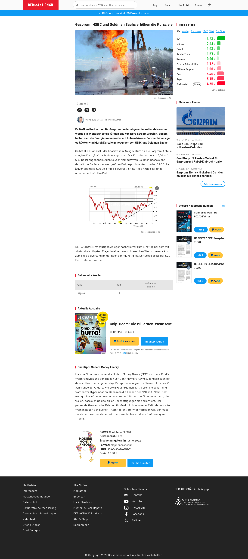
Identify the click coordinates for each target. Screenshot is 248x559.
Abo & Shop (80, 519)
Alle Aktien (80, 485)
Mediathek (80, 490)
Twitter (132, 520)
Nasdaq (185, 31)
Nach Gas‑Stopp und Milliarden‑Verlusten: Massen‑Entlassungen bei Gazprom (199, 145)
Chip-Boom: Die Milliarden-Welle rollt (141, 323)
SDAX (211, 31)
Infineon (181, 44)
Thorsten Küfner (113, 119)
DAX (178, 31)
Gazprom (82, 103)
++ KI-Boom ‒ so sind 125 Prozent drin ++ (124, 13)
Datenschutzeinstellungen (39, 513)
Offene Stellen (31, 524)
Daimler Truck (183, 54)
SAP (178, 39)
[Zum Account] (168, 5)
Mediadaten (30, 485)
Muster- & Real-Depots (87, 508)
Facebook (134, 514)
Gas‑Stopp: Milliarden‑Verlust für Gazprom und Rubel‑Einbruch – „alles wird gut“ (200, 160)
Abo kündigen (31, 530)
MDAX (205, 31)
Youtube (133, 501)
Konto (123, 352)
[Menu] (219, 5)
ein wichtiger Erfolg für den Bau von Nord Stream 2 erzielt (120, 133)
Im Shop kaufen (154, 341)
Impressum (30, 490)
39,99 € (201, 229)
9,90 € (200, 255)
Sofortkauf (124, 341)
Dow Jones (196, 31)
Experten (79, 496)
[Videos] (198, 5)
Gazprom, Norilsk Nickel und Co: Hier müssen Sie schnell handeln (200, 174)
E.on (179, 74)
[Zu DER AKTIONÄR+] (183, 5)
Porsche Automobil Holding (189, 64)
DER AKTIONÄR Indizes (87, 513)
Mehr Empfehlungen (213, 183)
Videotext (29, 519)
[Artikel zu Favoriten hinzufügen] (94, 110)
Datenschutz (31, 502)
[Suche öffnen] (77, 5)
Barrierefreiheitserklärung (39, 508)
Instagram (134, 507)
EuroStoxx (220, 31)
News (197, 84)
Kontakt (133, 495)
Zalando (180, 49)
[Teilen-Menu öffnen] (79, 110)
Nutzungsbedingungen (37, 496)
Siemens (181, 59)
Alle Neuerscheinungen (219, 205)
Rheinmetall (182, 84)
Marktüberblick (82, 502)
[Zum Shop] (155, 5)
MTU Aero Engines (185, 69)
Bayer (179, 79)
